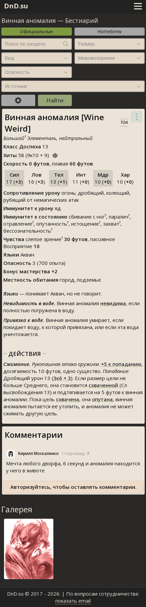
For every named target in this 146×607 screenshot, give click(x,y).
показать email (73, 600)
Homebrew (109, 31)
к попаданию (121, 364)
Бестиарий (81, 20)
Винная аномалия (28, 20)
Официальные (36, 31)
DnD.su (16, 5)
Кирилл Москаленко (38, 453)
